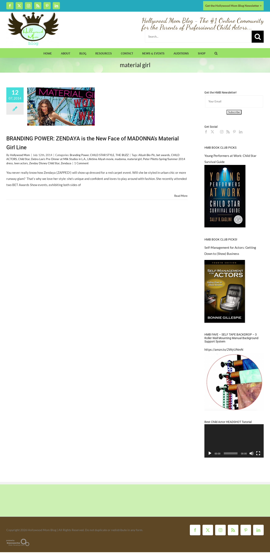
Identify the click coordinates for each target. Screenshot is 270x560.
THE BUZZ (122, 155)
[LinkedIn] (240, 131)
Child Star (24, 159)
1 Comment (81, 163)
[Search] (258, 37)
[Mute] (251, 453)
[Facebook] (206, 131)
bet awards (163, 155)
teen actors (21, 163)
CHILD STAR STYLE (102, 155)
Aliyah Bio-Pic (146, 155)
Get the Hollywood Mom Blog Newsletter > (233, 5)
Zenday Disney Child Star (44, 163)
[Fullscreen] (258, 453)
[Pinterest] (234, 131)
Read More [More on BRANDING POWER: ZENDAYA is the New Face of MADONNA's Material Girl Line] (181, 195)
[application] (234, 441)
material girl (134, 159)
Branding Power (79, 155)
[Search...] (198, 37)
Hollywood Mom (20, 155)
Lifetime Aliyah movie (100, 159)
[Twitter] (212, 131)
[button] (216, 52)
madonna (120, 159)
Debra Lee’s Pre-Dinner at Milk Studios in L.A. (58, 159)
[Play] (210, 453)
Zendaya (66, 163)
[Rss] (228, 131)
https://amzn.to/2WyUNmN (223, 349)
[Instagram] (221, 131)
